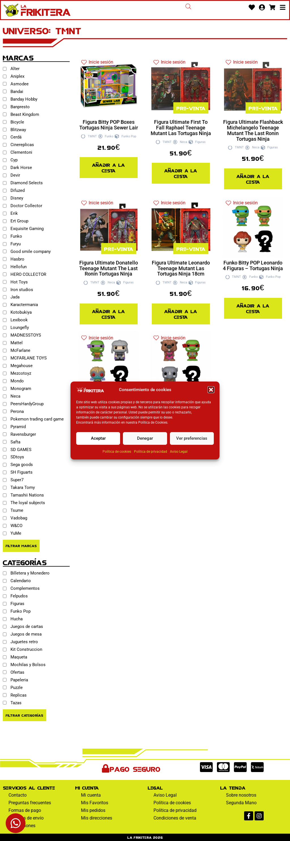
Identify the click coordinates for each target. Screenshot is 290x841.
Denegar (145, 438)
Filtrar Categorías (24, 715)
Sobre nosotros (241, 795)
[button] (211, 390)
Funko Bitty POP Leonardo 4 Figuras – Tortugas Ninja (253, 265)
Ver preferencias (191, 438)
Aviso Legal (178, 452)
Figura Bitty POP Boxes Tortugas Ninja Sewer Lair (108, 125)
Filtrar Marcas (21, 545)
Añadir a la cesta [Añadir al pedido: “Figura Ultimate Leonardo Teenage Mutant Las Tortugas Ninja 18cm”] (180, 313)
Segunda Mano (241, 802)
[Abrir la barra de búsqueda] (188, 6)
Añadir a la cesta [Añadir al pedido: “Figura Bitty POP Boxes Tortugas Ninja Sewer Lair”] (108, 167)
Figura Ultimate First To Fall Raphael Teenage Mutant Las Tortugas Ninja (181, 127)
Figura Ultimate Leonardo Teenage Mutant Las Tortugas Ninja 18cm (181, 268)
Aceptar (98, 438)
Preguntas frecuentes (29, 802)
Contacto (17, 795)
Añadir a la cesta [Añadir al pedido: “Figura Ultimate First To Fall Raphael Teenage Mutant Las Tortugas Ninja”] (180, 173)
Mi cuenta (91, 795)
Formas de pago (24, 810)
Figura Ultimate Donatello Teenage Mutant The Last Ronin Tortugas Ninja (108, 268)
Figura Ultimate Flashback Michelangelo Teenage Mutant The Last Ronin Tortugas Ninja (253, 130)
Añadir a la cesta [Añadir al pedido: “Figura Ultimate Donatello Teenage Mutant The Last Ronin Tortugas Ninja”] (108, 313)
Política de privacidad (150, 452)
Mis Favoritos (94, 802)
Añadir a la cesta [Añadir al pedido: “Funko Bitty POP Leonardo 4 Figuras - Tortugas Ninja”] (252, 308)
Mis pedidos (93, 810)
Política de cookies (117, 452)
